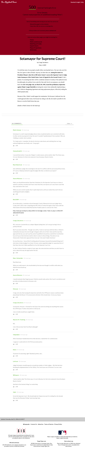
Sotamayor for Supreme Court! (42, 59)
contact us (52, 30)
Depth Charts (34, 46)
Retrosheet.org (68, 441)
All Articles (33, 50)
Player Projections (35, 48)
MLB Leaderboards (36, 42)
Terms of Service (48, 424)
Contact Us (34, 424)
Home (32, 40)
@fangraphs (26, 424)
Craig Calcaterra (43, 62)
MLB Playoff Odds (36, 44)
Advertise (40, 424)
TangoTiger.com (41, 441)
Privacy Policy (58, 424)
